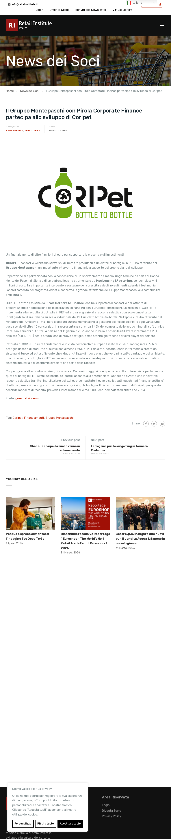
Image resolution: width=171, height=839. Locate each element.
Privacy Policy (111, 816)
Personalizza (22, 823)
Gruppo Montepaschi (59, 418)
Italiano (134, 3)
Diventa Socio (59, 10)
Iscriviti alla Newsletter (90, 10)
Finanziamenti (34, 418)
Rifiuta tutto (45, 823)
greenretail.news (27, 398)
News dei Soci (14, 130)
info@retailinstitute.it (25, 4)
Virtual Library (122, 10)
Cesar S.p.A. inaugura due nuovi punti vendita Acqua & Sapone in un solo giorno (140, 538)
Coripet (18, 418)
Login (39, 10)
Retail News (32, 130)
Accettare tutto (70, 823)
